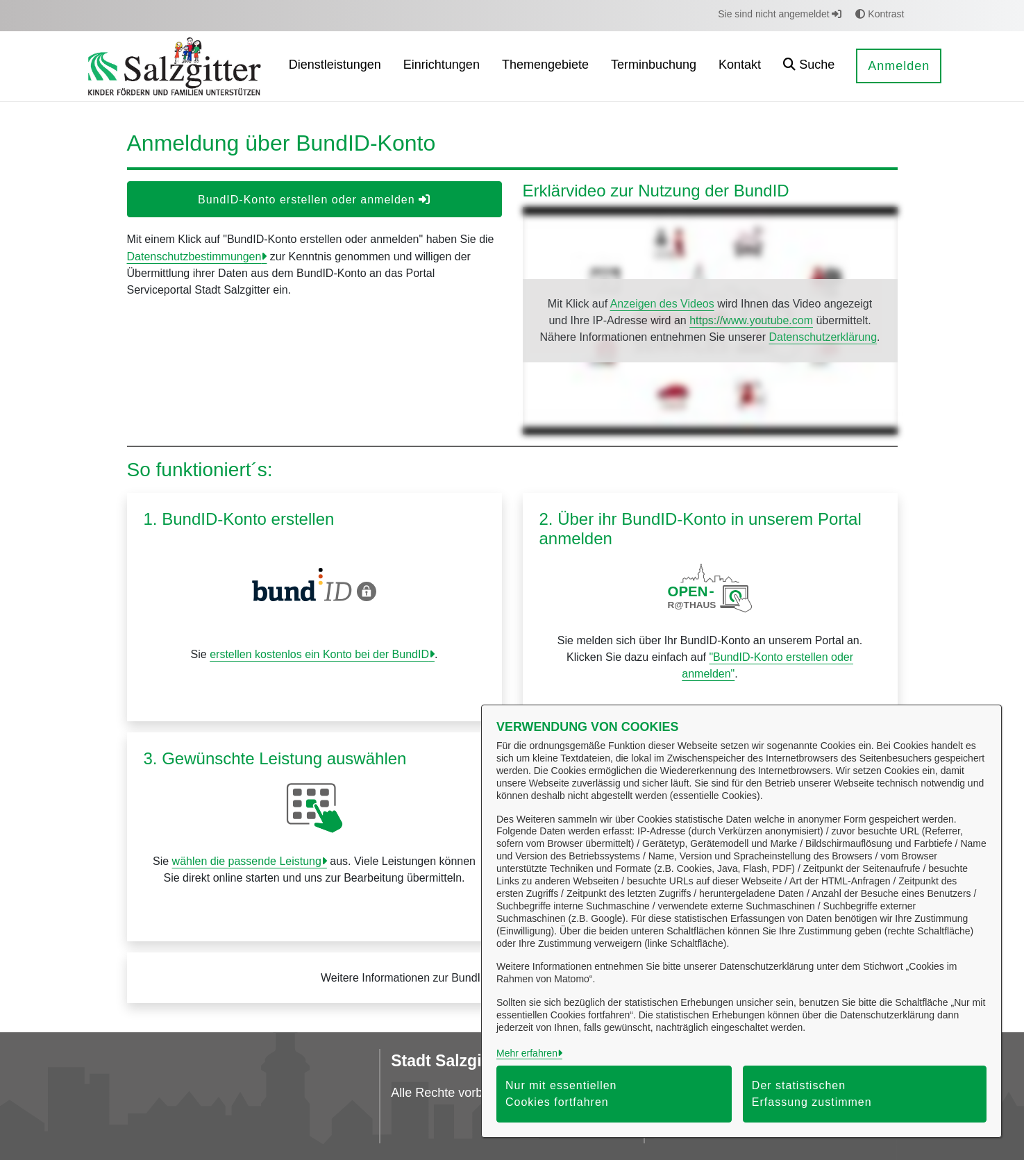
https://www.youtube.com (751, 320)
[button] (809, 66)
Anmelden (899, 66)
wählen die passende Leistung (246, 861)
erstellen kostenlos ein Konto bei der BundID (319, 654)
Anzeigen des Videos (662, 304)
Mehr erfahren (526, 1053)
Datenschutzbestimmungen (194, 256)
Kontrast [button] (879, 13)
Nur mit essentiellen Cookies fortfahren (561, 1093)
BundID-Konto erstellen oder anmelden (314, 199)
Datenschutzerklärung (823, 337)
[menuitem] (335, 66)
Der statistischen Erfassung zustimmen (812, 1093)
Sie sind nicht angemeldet (779, 13)
